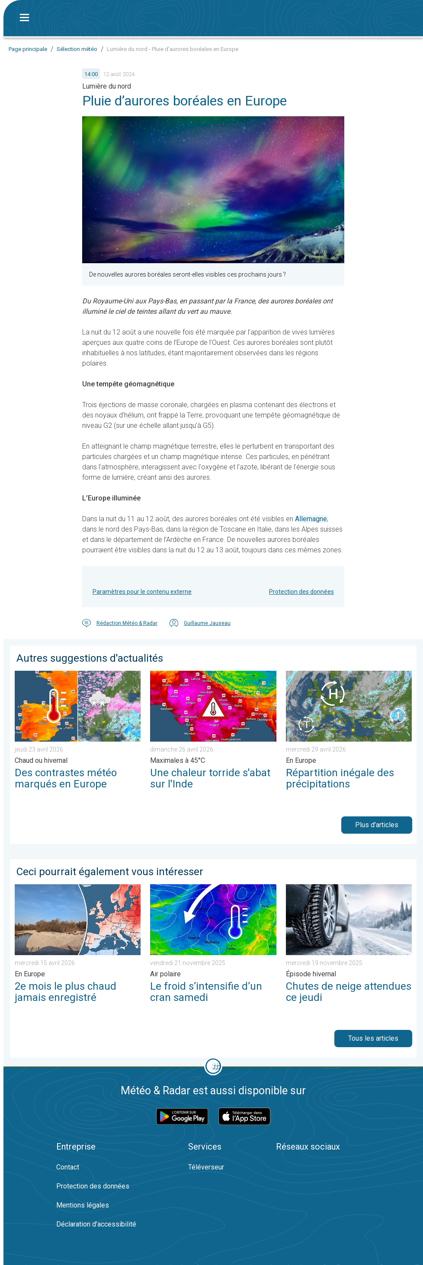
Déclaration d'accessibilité (96, 1224)
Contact (67, 1167)
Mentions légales (82, 1205)
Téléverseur (206, 1167)
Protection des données (301, 591)
